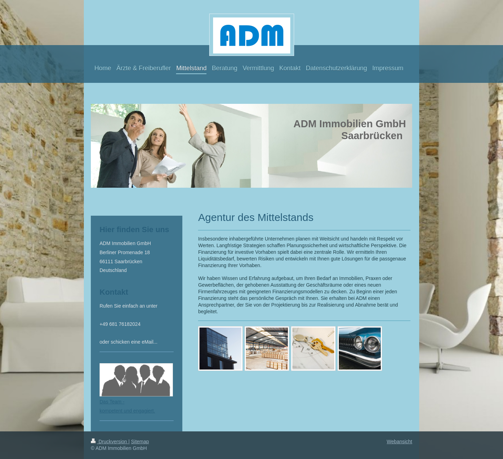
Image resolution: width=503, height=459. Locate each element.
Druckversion (109, 441)
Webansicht (399, 441)
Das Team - (112, 401)
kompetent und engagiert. (127, 411)
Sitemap (140, 441)
